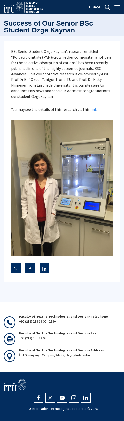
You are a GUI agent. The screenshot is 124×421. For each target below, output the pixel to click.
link (93, 109)
